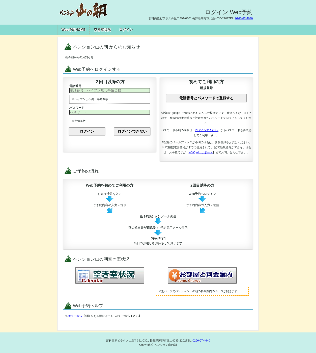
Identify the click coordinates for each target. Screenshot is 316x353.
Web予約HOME (73, 30)
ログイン (126, 30)
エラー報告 (75, 316)
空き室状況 (102, 30)
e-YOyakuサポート (201, 152)
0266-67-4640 (244, 18)
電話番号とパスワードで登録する (206, 98)
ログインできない (132, 131)
